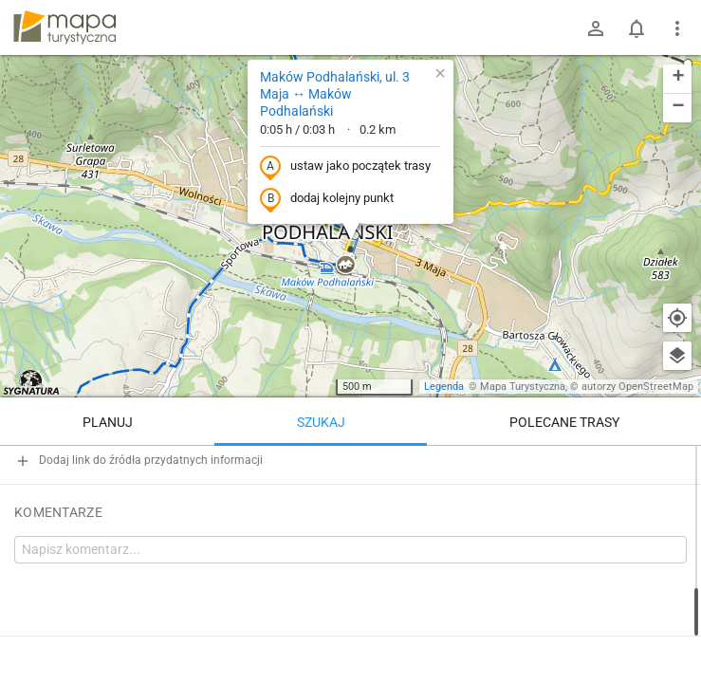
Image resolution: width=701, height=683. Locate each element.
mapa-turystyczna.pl (64, 27)
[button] (345, 265)
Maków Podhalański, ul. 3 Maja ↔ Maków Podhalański (335, 94)
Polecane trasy (564, 422)
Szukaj (321, 422)
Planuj (108, 422)
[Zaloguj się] (596, 28)
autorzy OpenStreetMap (637, 386)
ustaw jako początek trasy (345, 167)
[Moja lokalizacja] (677, 318)
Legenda (444, 386)
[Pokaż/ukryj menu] (677, 28)
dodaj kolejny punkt (327, 199)
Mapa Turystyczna (522, 386)
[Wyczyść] (677, 467)
